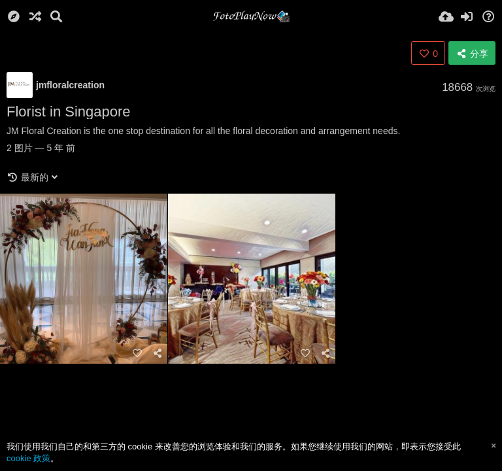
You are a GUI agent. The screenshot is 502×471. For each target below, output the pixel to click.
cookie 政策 (28, 458)
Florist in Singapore (69, 111)
